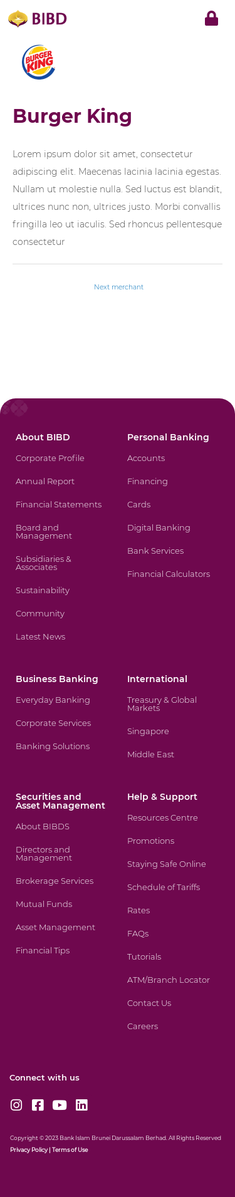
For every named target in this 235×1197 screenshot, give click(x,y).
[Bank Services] (172, 558)
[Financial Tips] (60, 958)
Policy (39, 1149)
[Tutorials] (172, 964)
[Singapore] (172, 738)
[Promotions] (172, 848)
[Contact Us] (172, 1010)
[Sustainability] (60, 597)
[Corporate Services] (60, 730)
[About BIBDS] (60, 834)
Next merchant (119, 287)
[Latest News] (60, 644)
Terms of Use (70, 1149)
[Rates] (172, 918)
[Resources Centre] (172, 825)
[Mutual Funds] (60, 911)
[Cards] (172, 512)
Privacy (20, 1149)
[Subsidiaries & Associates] (60, 570)
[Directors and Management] (60, 861)
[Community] (60, 621)
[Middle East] (172, 762)
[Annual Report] (60, 488)
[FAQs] (172, 941)
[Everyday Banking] (60, 707)
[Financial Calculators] (172, 581)
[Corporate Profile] (60, 465)
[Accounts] (172, 465)
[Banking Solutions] (60, 753)
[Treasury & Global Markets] (172, 711)
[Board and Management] (60, 539)
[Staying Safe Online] (172, 871)
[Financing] (172, 488)
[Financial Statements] (60, 512)
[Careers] (172, 1033)
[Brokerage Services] (60, 888)
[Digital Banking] (172, 535)
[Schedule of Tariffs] (172, 894)
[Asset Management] (60, 934)
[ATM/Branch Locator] (172, 987)
